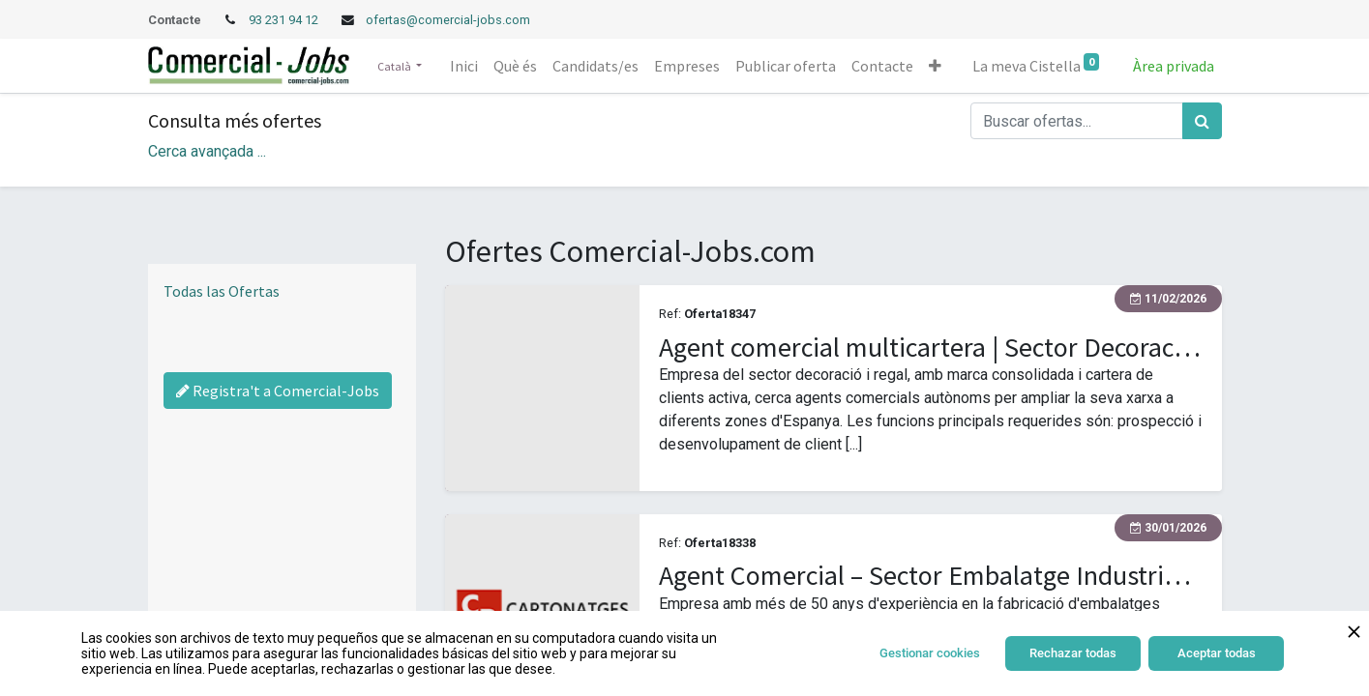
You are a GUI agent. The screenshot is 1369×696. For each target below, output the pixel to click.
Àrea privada (1173, 65)
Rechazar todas (1072, 653)
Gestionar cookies (929, 653)
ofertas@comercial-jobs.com (448, 20)
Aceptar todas (1216, 653)
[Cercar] (1202, 120)
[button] (935, 65)
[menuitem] (464, 65)
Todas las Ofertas (222, 291)
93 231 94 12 (285, 20)
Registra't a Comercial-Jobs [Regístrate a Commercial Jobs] (277, 390)
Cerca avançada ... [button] (207, 151)
